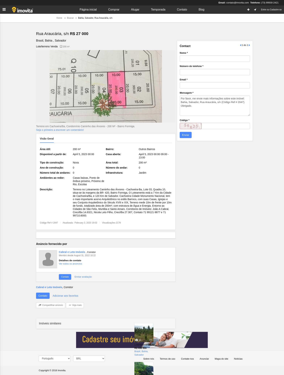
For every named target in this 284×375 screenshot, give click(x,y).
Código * (184, 120)
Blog (201, 9)
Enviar (185, 135)
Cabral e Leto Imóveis (72, 252)
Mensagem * (186, 92)
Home (60, 18)
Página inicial (88, 9)
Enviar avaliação (83, 276)
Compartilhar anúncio (50, 305)
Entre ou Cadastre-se (271, 9)
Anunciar (204, 358)
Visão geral (47, 138)
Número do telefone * (191, 66)
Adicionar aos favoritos (65, 295)
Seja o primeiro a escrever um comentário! (60, 129)
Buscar (70, 18)
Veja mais (75, 305)
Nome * (184, 53)
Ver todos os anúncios (70, 263)
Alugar (135, 9)
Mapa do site (221, 358)
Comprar (113, 9)
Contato (182, 9)
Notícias (238, 358)
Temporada (158, 9)
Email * (183, 79)
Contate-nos (187, 358)
